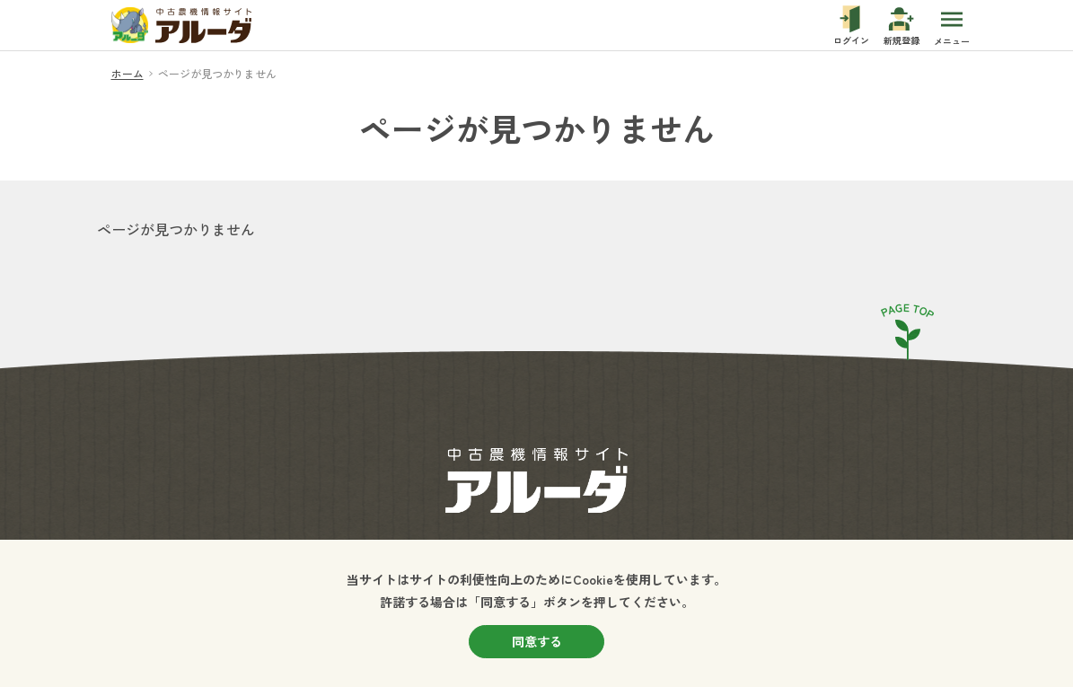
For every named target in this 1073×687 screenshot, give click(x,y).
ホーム (127, 73)
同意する (537, 641)
